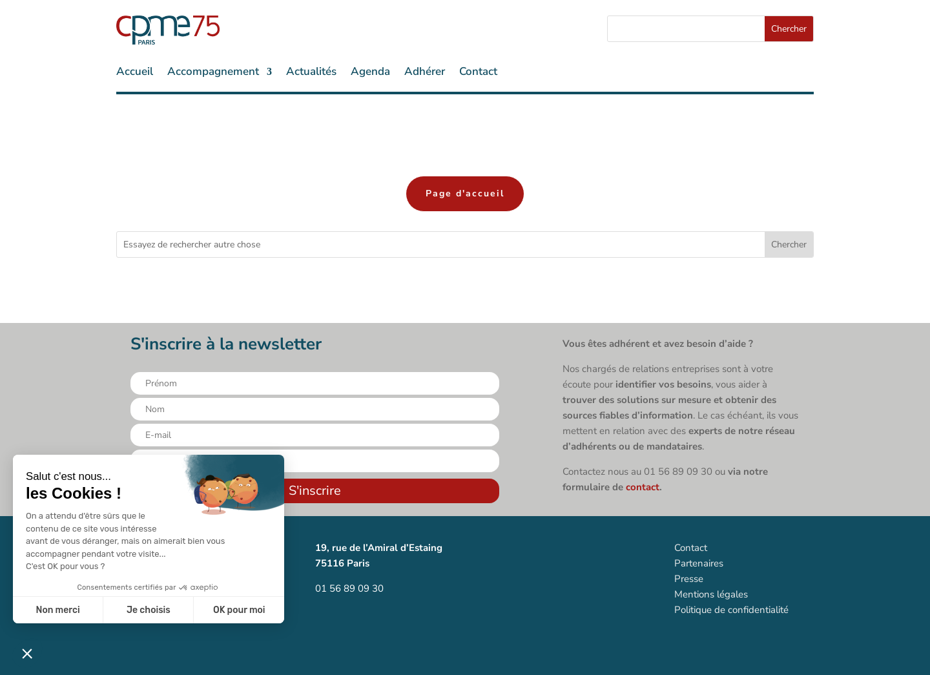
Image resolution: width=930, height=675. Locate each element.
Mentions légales (711, 594)
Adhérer (424, 73)
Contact (478, 73)
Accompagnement (213, 73)
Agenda (370, 73)
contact (642, 487)
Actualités (311, 73)
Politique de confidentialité (731, 609)
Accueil (134, 73)
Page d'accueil (465, 193)
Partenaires (698, 563)
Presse (688, 578)
